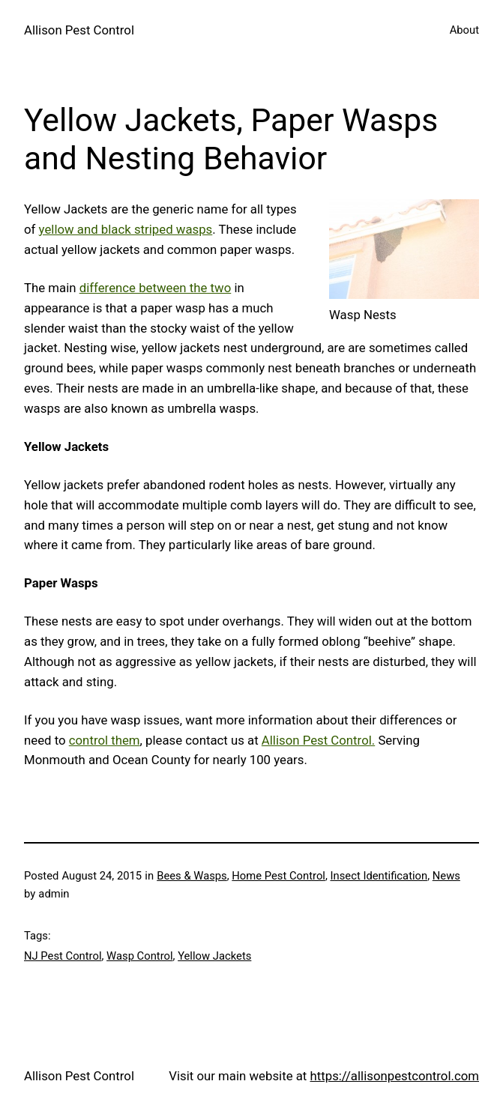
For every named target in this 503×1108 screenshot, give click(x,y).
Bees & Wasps (192, 876)
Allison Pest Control (79, 29)
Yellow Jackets (214, 956)
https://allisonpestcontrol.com (394, 1075)
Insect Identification (379, 876)
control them (104, 740)
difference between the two (155, 287)
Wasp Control (139, 956)
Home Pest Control (278, 876)
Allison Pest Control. (318, 740)
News (446, 876)
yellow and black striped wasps (126, 229)
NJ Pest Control (63, 956)
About (464, 30)
